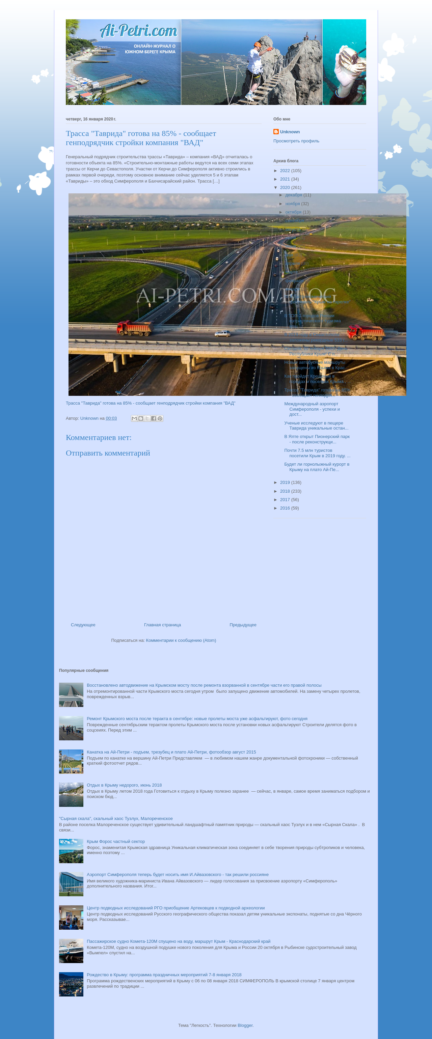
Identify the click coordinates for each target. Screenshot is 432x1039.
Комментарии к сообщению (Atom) (181, 640)
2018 (285, 491)
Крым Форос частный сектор (116, 841)
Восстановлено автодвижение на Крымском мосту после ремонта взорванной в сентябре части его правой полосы (204, 685)
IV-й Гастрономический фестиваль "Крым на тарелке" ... (317, 301)
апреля (293, 263)
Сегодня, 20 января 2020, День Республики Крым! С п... (315, 351)
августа (294, 229)
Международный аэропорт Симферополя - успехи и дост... (312, 409)
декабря (294, 194)
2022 (285, 170)
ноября (293, 203)
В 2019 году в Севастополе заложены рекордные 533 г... (316, 337)
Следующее (83, 624)
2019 (285, 482)
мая (290, 254)
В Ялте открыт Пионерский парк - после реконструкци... (317, 439)
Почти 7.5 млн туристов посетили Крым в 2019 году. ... (317, 453)
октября (294, 212)
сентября (295, 220)
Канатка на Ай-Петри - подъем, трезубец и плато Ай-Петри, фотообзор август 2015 (171, 752)
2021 (285, 179)
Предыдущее (243, 624)
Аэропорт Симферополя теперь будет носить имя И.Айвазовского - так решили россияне (178, 874)
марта (292, 271)
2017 (285, 499)
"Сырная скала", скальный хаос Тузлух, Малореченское (116, 818)
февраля (295, 280)
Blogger (245, 1025)
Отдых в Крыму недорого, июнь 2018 (124, 785)
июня (291, 246)
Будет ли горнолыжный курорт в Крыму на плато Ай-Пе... (316, 467)
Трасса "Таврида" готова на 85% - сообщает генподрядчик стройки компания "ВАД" (151, 403)
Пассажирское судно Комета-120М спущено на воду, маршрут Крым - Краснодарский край (178, 941)
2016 (285, 508)
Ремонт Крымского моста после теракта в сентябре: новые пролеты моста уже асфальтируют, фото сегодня (197, 718)
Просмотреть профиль (296, 140)
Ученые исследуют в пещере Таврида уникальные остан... (316, 425)
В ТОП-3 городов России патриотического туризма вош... (312, 321)
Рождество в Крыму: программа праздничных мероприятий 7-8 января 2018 (164, 974)
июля (291, 237)
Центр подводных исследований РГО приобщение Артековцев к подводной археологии (176, 907)
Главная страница (162, 624)
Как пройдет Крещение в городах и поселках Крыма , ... (317, 379)
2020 (285, 187)
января (293, 289)
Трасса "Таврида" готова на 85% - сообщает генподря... (317, 392)
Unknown (290, 131)
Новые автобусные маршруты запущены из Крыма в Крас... (316, 365)
